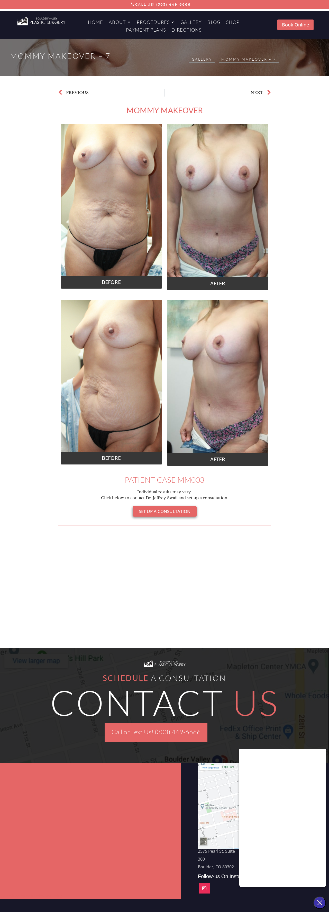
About (117, 22)
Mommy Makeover (164, 110)
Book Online (295, 25)
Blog (214, 22)
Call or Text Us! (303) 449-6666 (156, 732)
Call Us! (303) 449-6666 (163, 4)
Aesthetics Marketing (44, 895)
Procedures (153, 22)
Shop (233, 22)
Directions (186, 30)
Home (95, 22)
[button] (111, 282)
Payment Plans (146, 30)
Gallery (191, 22)
